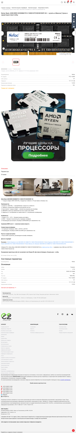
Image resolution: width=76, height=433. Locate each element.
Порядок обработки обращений (66, 332)
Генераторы (3, 369)
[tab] (38, 168)
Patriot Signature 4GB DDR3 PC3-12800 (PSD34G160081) (59, 242)
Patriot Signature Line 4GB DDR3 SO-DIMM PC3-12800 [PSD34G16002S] (25, 242)
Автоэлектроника (5, 344)
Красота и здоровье (5, 348)
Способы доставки (63, 328)
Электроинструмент (5, 363)
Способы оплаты (62, 326)
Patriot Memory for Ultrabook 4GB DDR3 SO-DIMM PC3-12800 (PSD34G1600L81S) (45, 243)
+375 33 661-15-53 (7, 393)
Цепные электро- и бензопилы (7, 373)
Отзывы (60, 330)
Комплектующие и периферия (7, 332)
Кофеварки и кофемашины (7, 353)
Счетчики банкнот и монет (7, 359)
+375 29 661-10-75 (7, 388)
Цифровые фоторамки (6, 349)
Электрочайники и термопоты (7, 361)
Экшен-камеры (4, 367)
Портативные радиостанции (7, 351)
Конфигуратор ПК (5, 326)
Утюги (2, 355)
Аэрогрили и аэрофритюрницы (7, 371)
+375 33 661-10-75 (7, 389)
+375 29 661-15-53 (7, 391)
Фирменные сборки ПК (6, 328)
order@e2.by (6, 396)
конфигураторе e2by (47, 247)
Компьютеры (4, 338)
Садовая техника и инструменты (8, 357)
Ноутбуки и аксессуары (6, 330)
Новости (32, 328)
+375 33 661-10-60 (7, 386)
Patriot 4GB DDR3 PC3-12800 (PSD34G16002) (12, 243)
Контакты (32, 330)
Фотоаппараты (4, 342)
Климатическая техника (6, 346)
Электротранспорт (5, 365)
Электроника (4, 334)
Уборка (2, 336)
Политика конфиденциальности (37, 332)
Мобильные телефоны (6, 340)
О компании (32, 326)
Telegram (4, 394)
